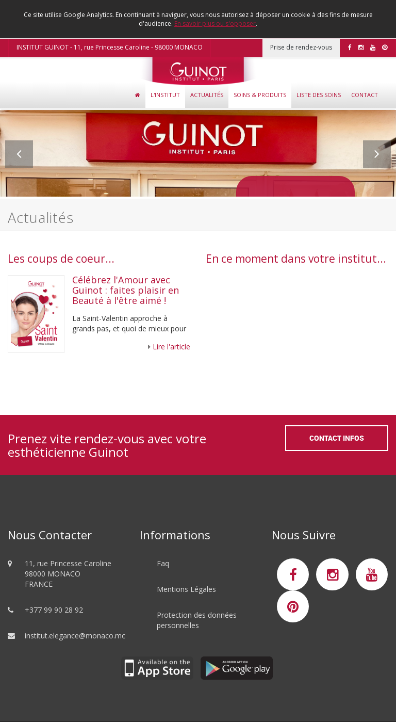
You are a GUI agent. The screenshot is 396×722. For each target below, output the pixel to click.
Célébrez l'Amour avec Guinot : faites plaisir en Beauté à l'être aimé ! (125, 290)
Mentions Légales (186, 589)
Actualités (206, 95)
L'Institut (165, 95)
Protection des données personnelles (197, 620)
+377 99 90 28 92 (54, 610)
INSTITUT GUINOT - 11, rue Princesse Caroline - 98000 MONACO (109, 47)
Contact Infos (336, 438)
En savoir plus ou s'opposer (215, 23)
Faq (163, 563)
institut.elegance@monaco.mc (75, 635)
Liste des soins (318, 95)
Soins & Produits (260, 95)
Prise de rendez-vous (301, 47)
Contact (364, 95)
